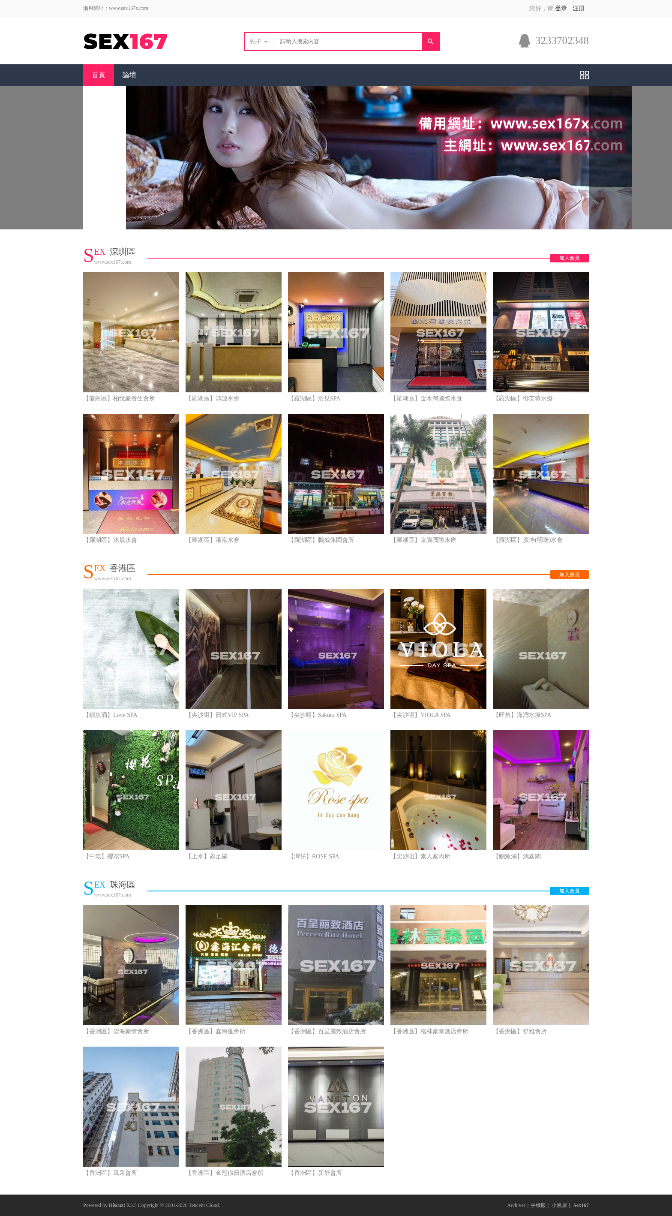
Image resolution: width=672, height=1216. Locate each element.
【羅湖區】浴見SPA (314, 398)
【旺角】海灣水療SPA (522, 715)
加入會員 (569, 258)
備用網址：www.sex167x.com (115, 8)
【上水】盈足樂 (207, 856)
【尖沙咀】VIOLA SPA (420, 715)
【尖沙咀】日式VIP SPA (217, 715)
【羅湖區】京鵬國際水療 (423, 540)
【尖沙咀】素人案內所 (420, 856)
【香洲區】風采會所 (110, 1173)
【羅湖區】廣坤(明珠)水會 (528, 540)
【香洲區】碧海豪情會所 (116, 1031)
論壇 (129, 74)
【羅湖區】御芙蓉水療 (523, 398)
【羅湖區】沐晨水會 (110, 540)
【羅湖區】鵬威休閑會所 (321, 540)
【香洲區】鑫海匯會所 (216, 1031)
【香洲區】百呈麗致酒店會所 (327, 1031)
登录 (561, 8)
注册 (579, 8)
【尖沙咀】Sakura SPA (317, 715)
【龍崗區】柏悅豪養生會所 (119, 398)
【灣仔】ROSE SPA (313, 856)
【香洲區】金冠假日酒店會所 (225, 1173)
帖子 (255, 41)
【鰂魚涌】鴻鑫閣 (517, 856)
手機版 (538, 1205)
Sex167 (581, 1205)
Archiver (516, 1205)
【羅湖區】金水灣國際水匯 (426, 398)
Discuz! (117, 1205)
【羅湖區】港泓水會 (213, 540)
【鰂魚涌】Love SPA (110, 715)
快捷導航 (584, 75)
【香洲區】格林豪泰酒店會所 (429, 1031)
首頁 (98, 74)
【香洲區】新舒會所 (315, 1173)
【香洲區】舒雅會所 (520, 1031)
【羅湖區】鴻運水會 (213, 398)
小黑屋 (559, 1205)
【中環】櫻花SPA (106, 856)
